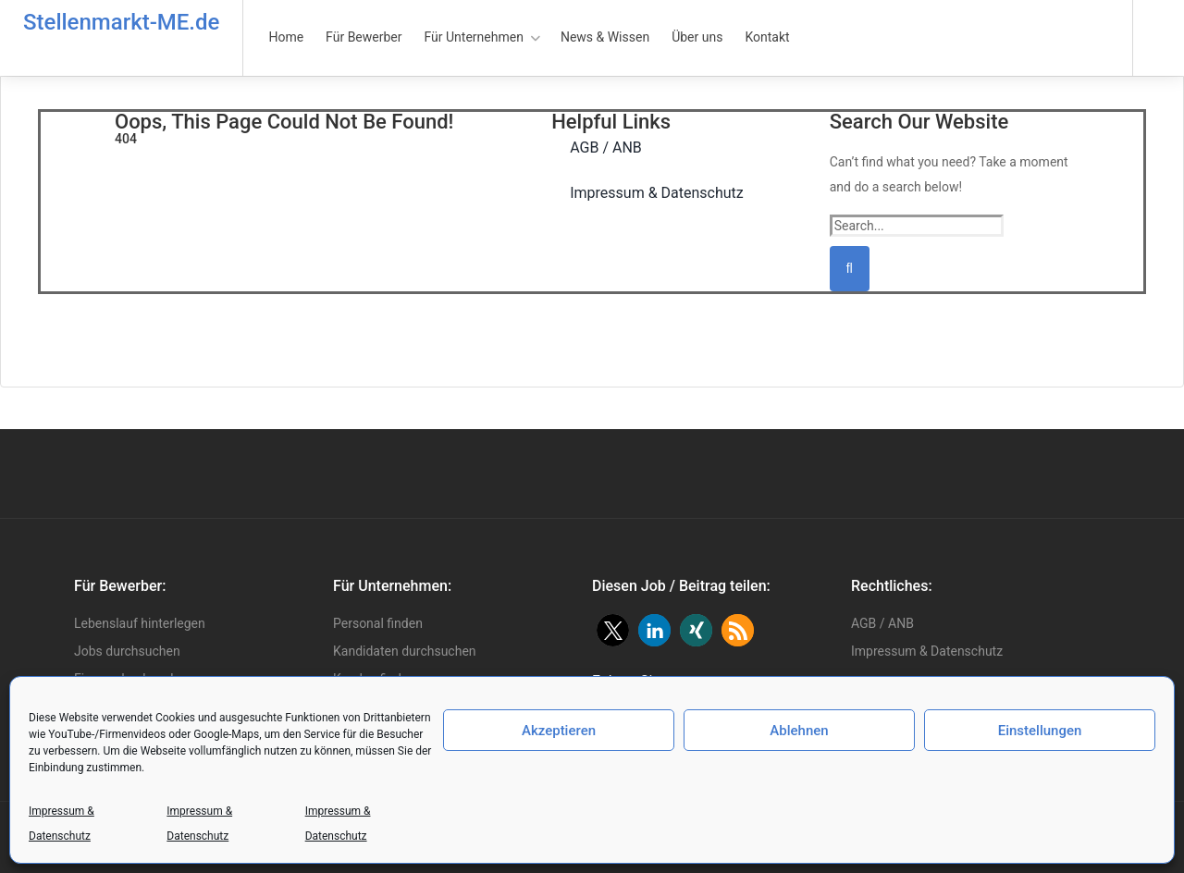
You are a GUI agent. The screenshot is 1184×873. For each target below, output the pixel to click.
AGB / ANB (882, 623)
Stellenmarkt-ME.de (121, 22)
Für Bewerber (363, 37)
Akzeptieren (559, 730)
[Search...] (917, 226)
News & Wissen (605, 37)
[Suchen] (850, 268)
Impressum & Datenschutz (61, 823)
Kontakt (767, 37)
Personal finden (378, 623)
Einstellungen (1040, 730)
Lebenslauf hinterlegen (139, 623)
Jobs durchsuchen (127, 651)
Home (285, 37)
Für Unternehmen (474, 37)
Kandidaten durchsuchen (404, 651)
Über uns (697, 37)
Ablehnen (799, 730)
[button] (613, 630)
